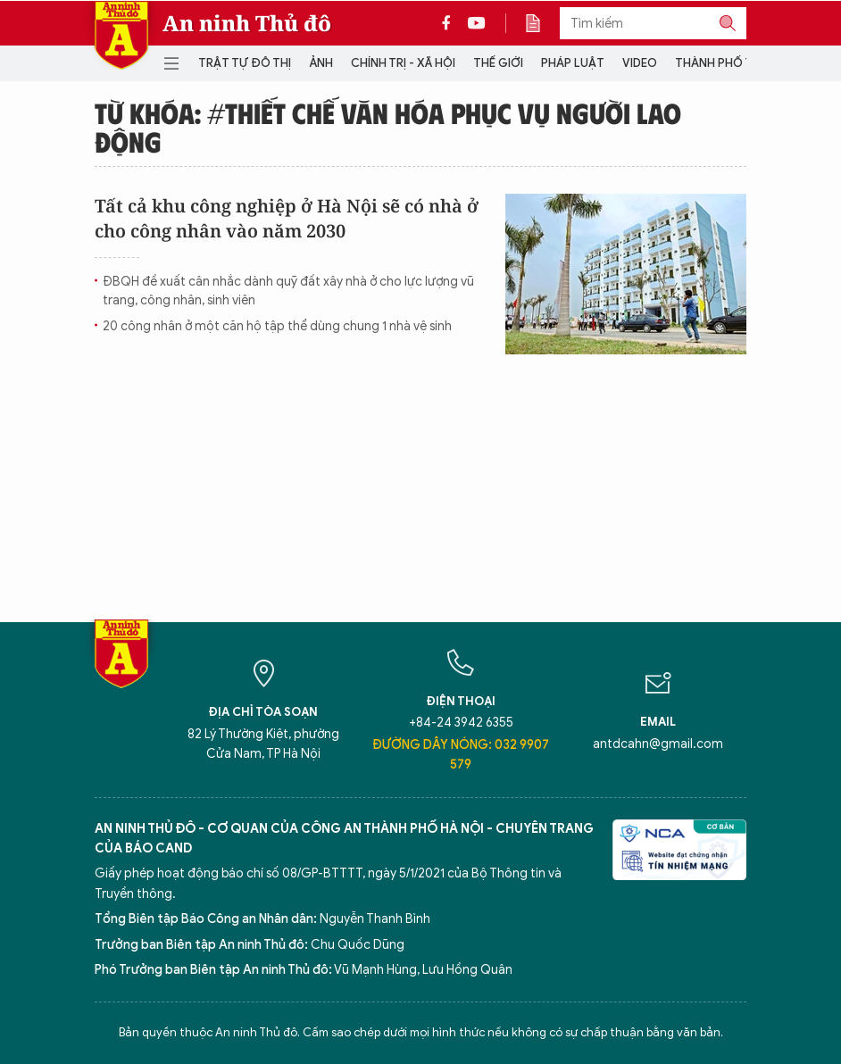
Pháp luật (572, 63)
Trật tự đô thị (244, 63)
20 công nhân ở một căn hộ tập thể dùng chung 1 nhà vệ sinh (277, 326)
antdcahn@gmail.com (658, 744)
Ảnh (321, 63)
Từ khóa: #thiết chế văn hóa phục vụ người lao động (388, 126)
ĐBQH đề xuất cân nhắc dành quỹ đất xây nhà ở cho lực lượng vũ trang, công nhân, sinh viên (288, 291)
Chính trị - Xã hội (403, 63)
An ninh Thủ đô (246, 23)
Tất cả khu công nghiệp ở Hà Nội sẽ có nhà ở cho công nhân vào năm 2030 (287, 218)
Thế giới (498, 63)
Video (639, 63)
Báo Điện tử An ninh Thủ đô (121, 35)
